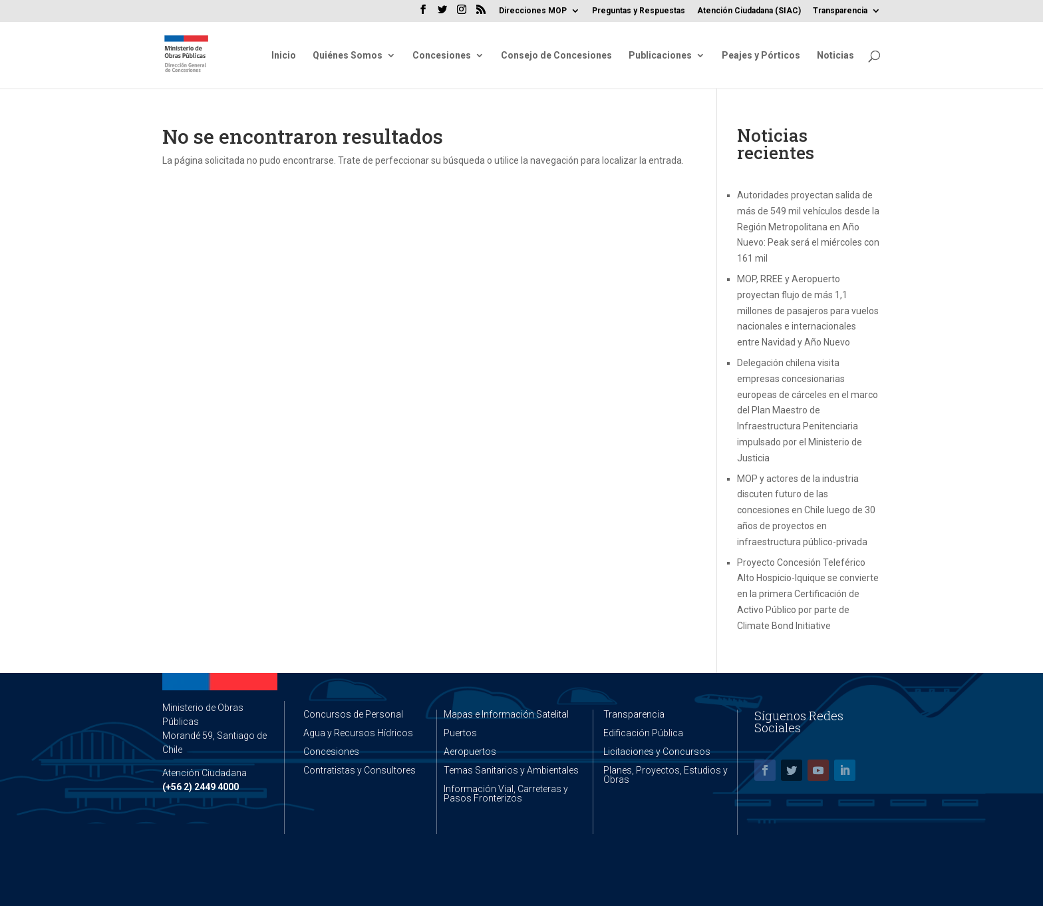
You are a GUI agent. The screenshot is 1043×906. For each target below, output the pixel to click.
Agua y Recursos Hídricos (358, 733)
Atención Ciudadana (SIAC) (749, 11)
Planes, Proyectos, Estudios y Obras (665, 775)
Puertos (460, 733)
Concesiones (441, 56)
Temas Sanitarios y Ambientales (511, 770)
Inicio (283, 56)
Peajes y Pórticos (761, 56)
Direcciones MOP (533, 11)
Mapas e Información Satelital (506, 714)
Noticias (835, 56)
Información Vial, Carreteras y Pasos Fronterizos (506, 793)
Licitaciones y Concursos (656, 751)
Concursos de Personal (353, 714)
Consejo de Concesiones (556, 56)
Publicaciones (660, 56)
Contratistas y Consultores (359, 770)
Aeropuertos (470, 751)
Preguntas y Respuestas (638, 11)
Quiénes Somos (347, 56)
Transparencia (840, 11)
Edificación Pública (643, 733)
